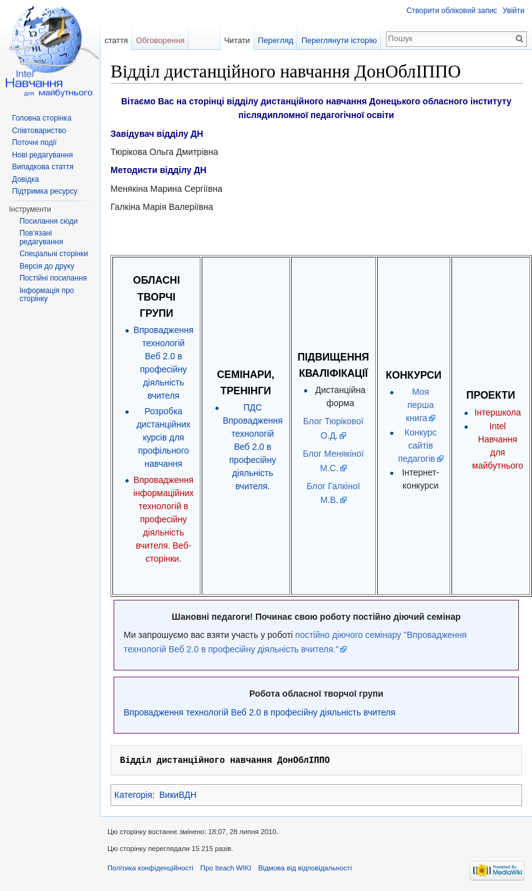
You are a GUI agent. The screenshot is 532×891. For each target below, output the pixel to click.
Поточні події (34, 142)
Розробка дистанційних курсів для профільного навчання (163, 437)
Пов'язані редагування (41, 237)
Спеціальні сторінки (53, 253)
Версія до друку (46, 266)
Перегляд (275, 40)
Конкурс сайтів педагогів (417, 445)
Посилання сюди (48, 221)
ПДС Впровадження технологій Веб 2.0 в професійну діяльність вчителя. (253, 446)
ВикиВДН (178, 795)
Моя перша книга (420, 405)
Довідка (25, 179)
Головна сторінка (41, 118)
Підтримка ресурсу (44, 191)
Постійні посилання (53, 278)
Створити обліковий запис (451, 10)
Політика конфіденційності (150, 868)
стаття (116, 40)
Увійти (514, 10)
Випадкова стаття (42, 166)
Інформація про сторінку (46, 295)
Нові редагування (42, 155)
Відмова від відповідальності (305, 868)
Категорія (133, 795)
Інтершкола (498, 412)
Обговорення (160, 40)
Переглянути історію (339, 40)
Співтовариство (39, 130)
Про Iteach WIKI (225, 868)
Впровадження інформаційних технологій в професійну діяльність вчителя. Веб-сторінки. (163, 519)
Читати (237, 40)
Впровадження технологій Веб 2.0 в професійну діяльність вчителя (259, 712)
